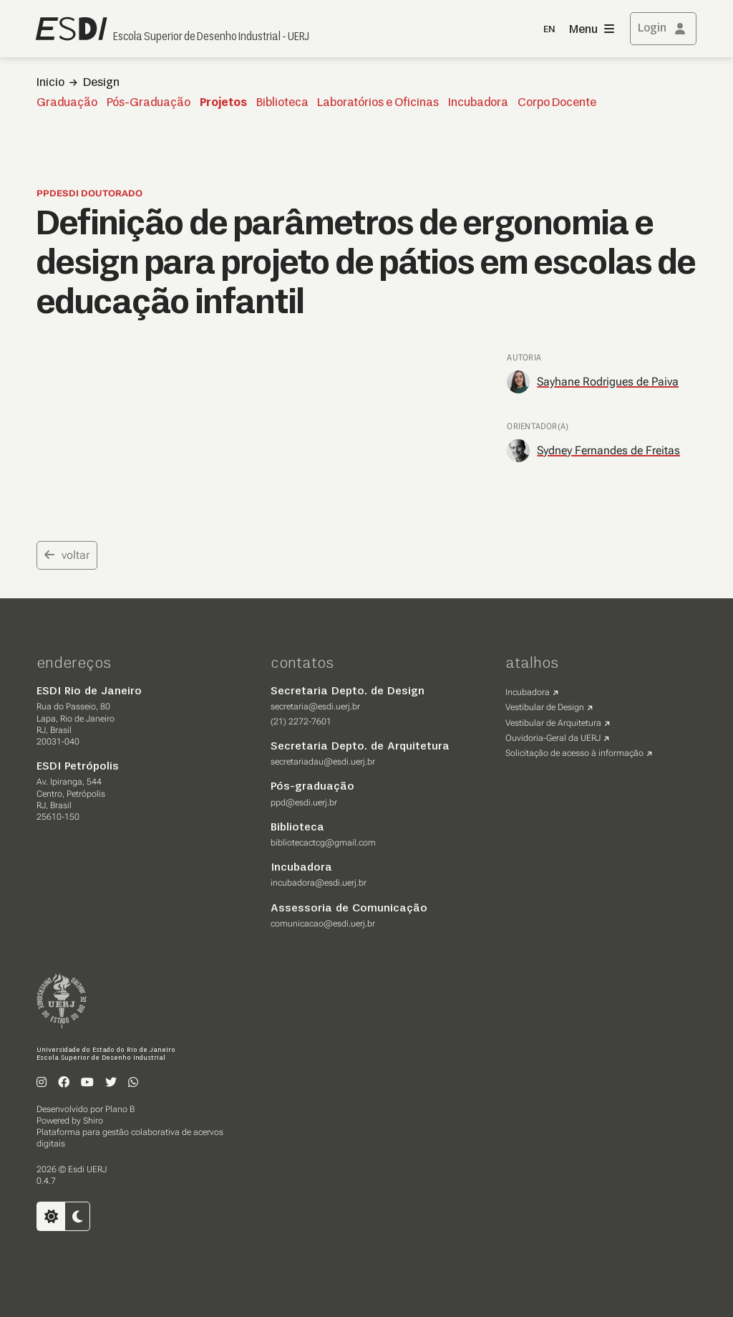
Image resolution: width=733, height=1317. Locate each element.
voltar (66, 555)
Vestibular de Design (544, 707)
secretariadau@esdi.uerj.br (323, 762)
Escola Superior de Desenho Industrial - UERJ (211, 37)
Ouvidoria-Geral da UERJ (553, 738)
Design (101, 83)
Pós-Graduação (148, 103)
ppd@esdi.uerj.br (304, 803)
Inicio (50, 83)
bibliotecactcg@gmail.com (323, 843)
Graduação (67, 103)
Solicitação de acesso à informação (574, 753)
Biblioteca (282, 103)
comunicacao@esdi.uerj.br (323, 924)
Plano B (120, 1109)
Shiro (93, 1121)
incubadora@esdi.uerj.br (318, 883)
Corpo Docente (557, 103)
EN (549, 29)
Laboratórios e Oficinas (378, 103)
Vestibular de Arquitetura (553, 723)
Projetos (223, 103)
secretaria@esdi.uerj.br (315, 706)
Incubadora (478, 103)
